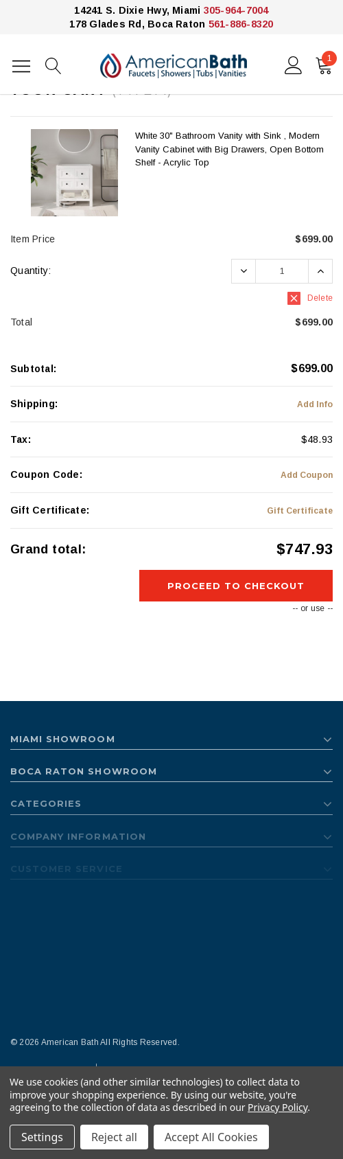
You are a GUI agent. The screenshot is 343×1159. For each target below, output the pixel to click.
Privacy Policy (277, 1107)
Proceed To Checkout (236, 585)
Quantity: (30, 270)
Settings (42, 1137)
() (326, 62)
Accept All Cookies (211, 1137)
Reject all (114, 1137)
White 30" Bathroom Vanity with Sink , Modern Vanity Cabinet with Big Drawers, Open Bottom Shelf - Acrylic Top (229, 149)
